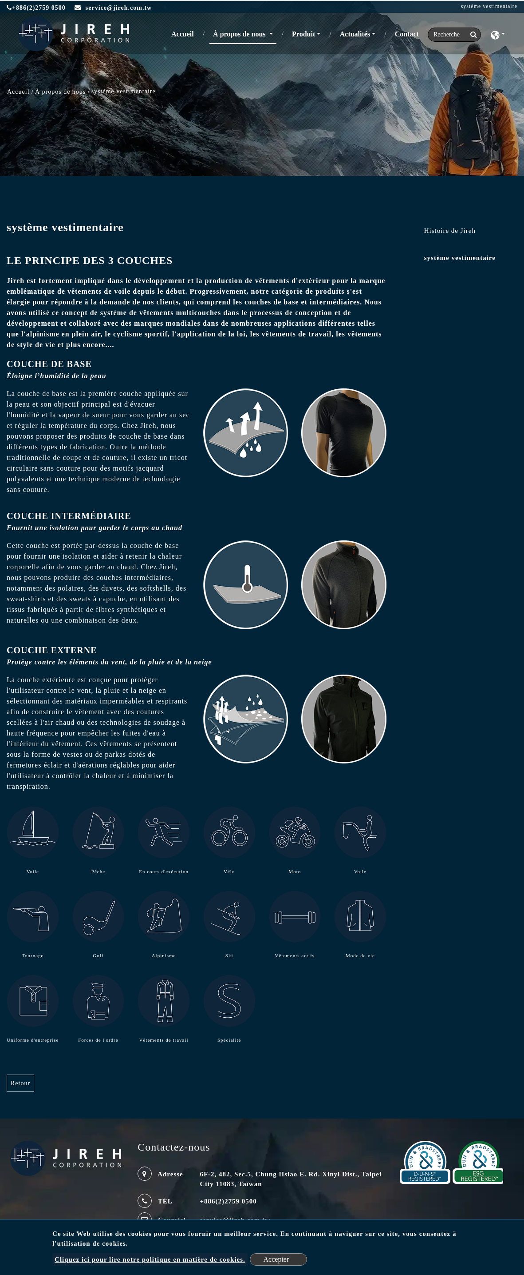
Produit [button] (303, 34)
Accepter (276, 1259)
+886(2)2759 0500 (36, 7)
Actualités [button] (355, 34)
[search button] (471, 34)
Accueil (184, 33)
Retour (20, 1083)
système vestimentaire (460, 257)
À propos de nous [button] (240, 34)
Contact (407, 34)
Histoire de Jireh (450, 230)
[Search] (454, 35)
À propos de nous (60, 91)
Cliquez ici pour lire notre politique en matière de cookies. (150, 1259)
